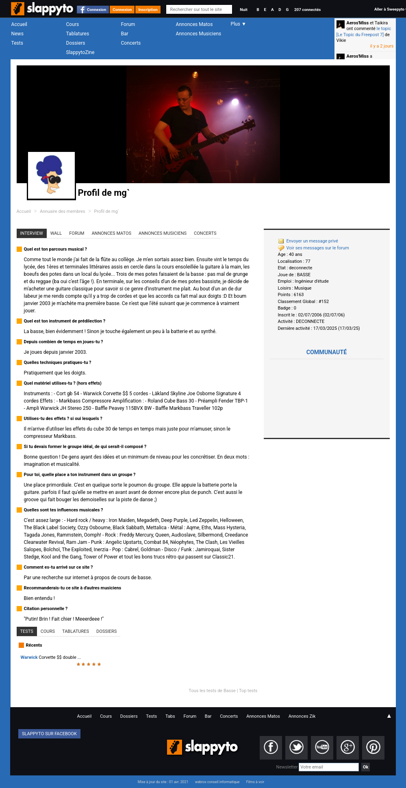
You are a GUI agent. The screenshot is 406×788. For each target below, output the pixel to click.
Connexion (96, 9)
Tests (17, 43)
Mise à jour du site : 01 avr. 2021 (163, 782)
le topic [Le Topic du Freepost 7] (364, 31)
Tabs (170, 716)
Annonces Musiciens (198, 34)
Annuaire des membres (62, 211)
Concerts (131, 43)
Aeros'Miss (358, 23)
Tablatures (77, 34)
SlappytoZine (80, 52)
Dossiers (75, 43)
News (17, 34)
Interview (31, 233)
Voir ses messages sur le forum (313, 248)
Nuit (243, 9)
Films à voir (255, 782)
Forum (128, 24)
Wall (56, 233)
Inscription (148, 9)
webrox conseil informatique (217, 782)
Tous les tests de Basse (212, 690)
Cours (72, 24)
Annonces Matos (194, 24)
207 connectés (307, 9)
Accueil (19, 24)
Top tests (248, 690)
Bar (124, 34)
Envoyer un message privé (308, 241)
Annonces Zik (302, 716)
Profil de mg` (106, 211)
